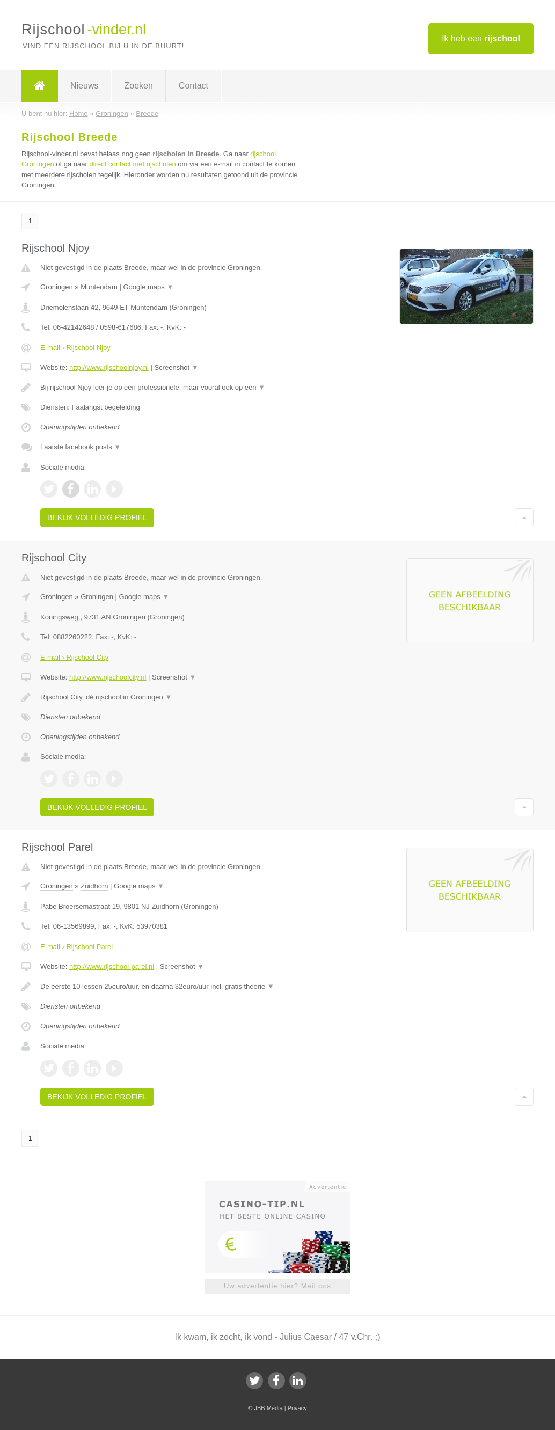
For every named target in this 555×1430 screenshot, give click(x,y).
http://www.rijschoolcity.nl (108, 677)
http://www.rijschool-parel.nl (111, 966)
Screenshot (176, 367)
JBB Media (268, 1408)
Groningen (56, 287)
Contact (193, 85)
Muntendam (99, 287)
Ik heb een (481, 38)
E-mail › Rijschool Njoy (75, 348)
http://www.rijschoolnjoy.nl (109, 367)
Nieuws (84, 85)
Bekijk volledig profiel (97, 517)
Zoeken (138, 85)
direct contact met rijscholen (133, 164)
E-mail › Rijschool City (74, 657)
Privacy (297, 1408)
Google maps (148, 287)
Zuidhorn (94, 886)
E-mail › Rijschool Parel (76, 947)
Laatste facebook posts (80, 447)
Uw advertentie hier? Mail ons (277, 1286)
